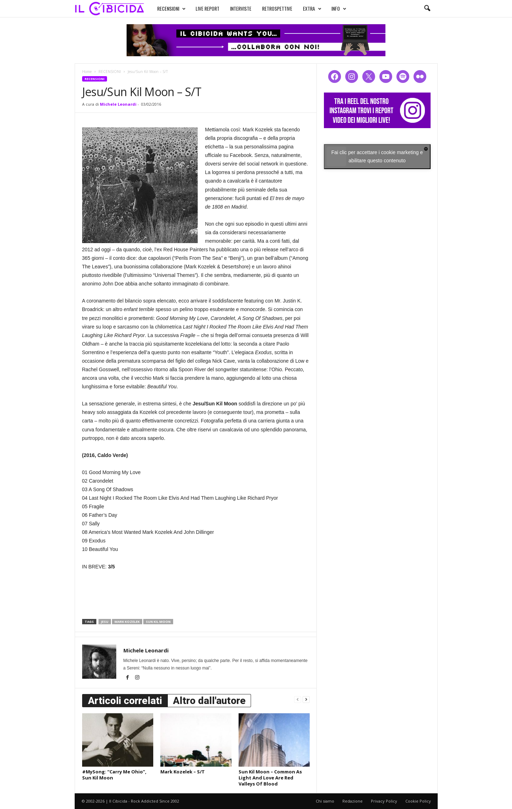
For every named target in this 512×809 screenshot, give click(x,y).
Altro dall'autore (209, 700)
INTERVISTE (240, 8)
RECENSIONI (171, 8)
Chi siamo (325, 801)
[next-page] (306, 699)
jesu (104, 621)
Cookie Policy (418, 801)
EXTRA (312, 8)
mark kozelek (127, 621)
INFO (338, 8)
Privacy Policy (384, 801)
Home (87, 71)
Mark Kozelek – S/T (182, 771)
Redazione (352, 801)
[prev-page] (297, 699)
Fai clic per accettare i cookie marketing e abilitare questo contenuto (377, 156)
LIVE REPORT (207, 8)
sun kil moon (158, 621)
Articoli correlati (125, 700)
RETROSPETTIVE (277, 8)
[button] (427, 8)
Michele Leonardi (118, 104)
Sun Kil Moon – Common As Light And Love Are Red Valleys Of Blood (270, 777)
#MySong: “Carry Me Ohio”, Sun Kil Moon (114, 774)
